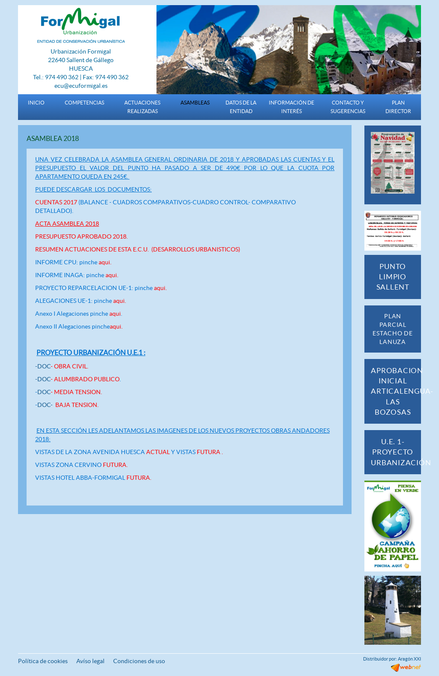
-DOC (61, 366)
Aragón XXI (409, 658)
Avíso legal (90, 661)
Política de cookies (43, 661)
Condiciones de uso (139, 661)
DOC (69, 392)
